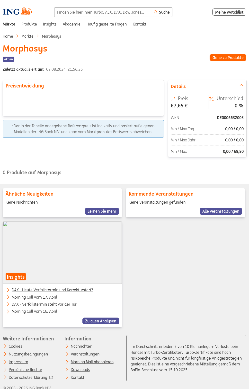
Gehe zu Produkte (228, 57)
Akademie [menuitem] (71, 24)
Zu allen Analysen (100, 321)
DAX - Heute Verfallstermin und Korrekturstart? (52, 290)
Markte (27, 36)
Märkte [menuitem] (9, 24)
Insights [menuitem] (49, 24)
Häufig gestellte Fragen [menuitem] (107, 24)
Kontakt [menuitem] (139, 24)
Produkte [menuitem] (29, 24)
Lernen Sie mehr (102, 211)
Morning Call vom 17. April (34, 297)
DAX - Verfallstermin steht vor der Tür (44, 304)
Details (206, 86)
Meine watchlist (229, 12)
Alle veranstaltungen (221, 211)
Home (8, 36)
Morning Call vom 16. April (34, 311)
